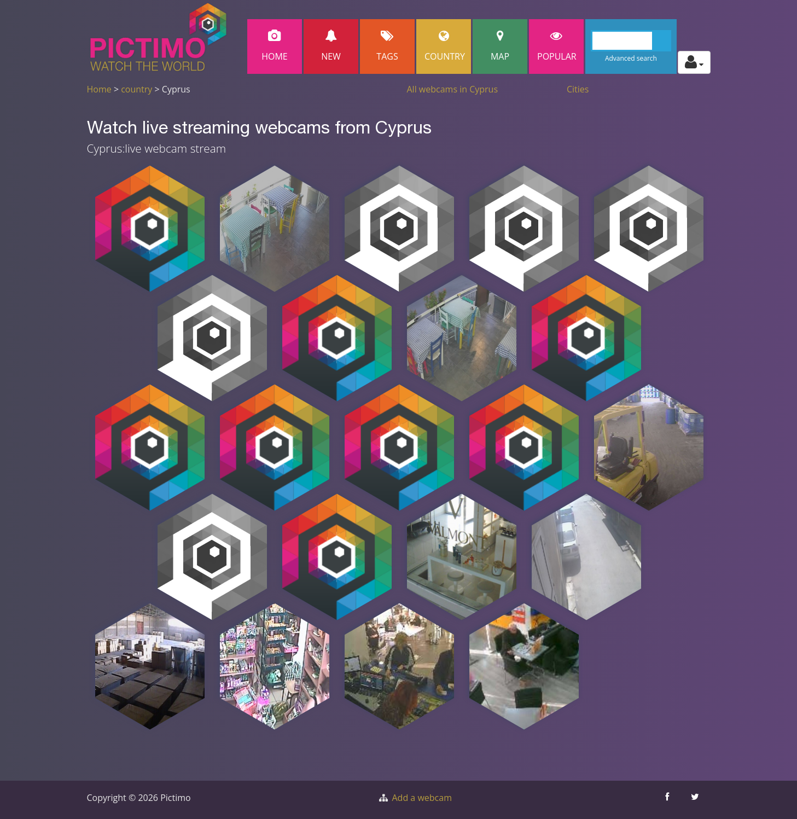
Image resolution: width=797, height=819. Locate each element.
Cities (578, 89)
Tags (387, 46)
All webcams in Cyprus (452, 89)
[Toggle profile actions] (694, 62)
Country (444, 46)
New (331, 46)
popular (557, 46)
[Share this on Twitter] (697, 800)
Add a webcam (422, 798)
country (136, 89)
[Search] (631, 40)
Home (274, 46)
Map (500, 46)
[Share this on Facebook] (669, 800)
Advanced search (631, 58)
